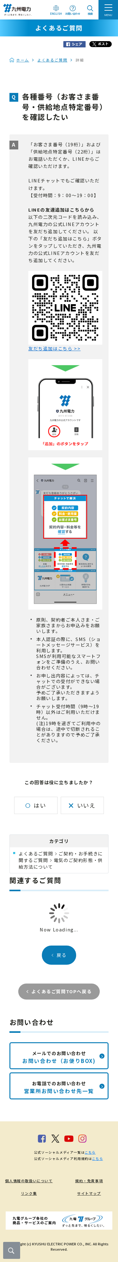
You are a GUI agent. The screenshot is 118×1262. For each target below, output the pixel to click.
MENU (108, 15)
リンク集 (29, 1193)
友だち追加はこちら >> (54, 348)
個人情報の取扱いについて (29, 1180)
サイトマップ (89, 1193)
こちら (90, 1152)
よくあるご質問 (52, 59)
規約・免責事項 (89, 1180)
